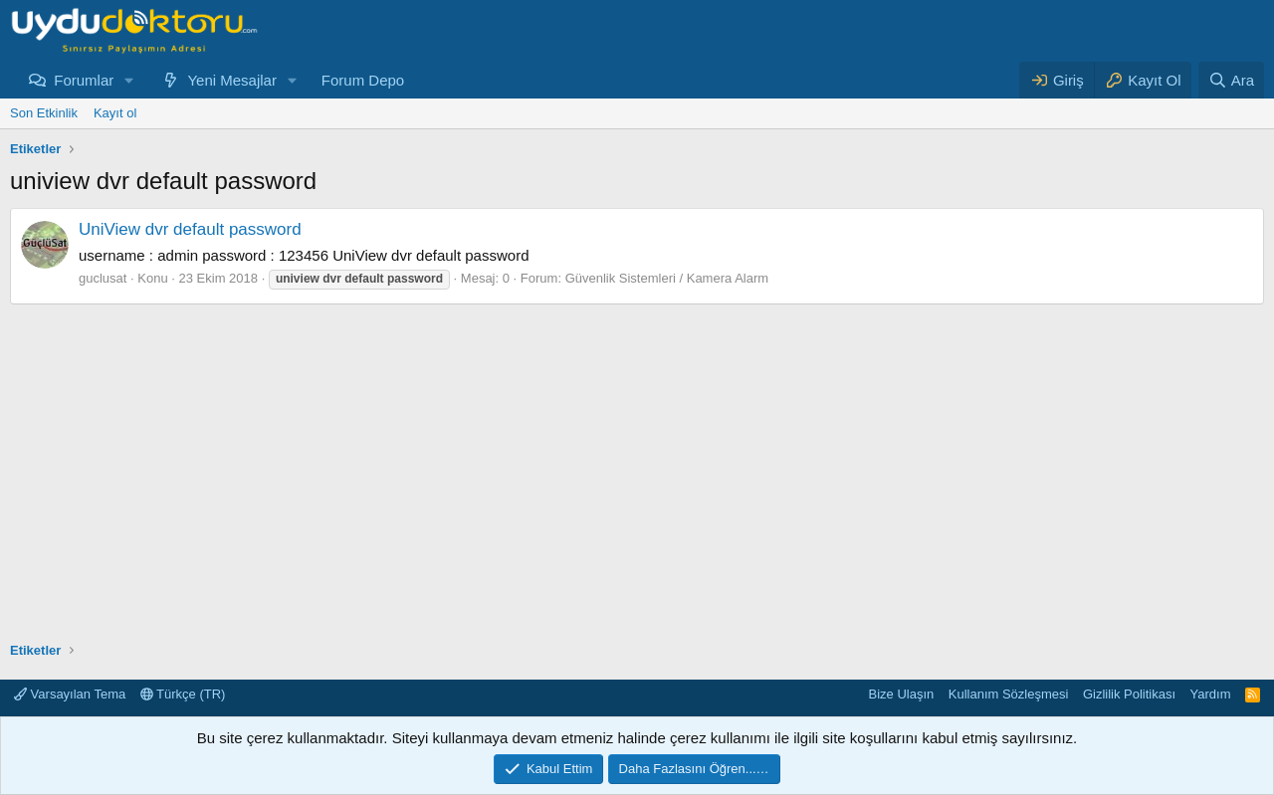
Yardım (1210, 694)
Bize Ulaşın (902, 694)
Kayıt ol (115, 112)
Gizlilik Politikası (1129, 694)
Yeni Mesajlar (232, 80)
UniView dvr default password (190, 229)
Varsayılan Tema (69, 694)
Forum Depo (362, 80)
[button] (129, 80)
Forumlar (83, 80)
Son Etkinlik (44, 112)
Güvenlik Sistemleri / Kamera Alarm (666, 278)
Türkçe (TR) (183, 694)
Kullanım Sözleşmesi (1009, 694)
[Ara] (1231, 80)
